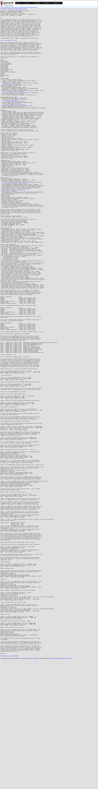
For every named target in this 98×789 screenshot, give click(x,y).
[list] (26, 8)
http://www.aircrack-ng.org (10, 118)
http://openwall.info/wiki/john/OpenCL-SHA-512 (14, 218)
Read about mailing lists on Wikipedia (30, 787)
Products (18, 3)
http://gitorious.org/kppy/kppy (11, 98)
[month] (20, 8)
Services (27, 3)
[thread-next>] (11, 8)
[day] (16, 8)
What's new (56, 3)
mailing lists (11, 787)
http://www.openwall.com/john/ (9, 46)
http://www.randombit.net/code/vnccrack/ (14, 123)
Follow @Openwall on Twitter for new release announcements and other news (19, 7)
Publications (37, 3)
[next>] (6, 8)
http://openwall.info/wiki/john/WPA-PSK (13, 119)
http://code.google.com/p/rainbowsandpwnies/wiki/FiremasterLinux (21, 109)
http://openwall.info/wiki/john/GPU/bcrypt (13, 225)
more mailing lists (14, 784)
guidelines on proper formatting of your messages (60, 787)
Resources (46, 3)
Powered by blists (5, 784)
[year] (23, 8)
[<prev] (2, 8)
